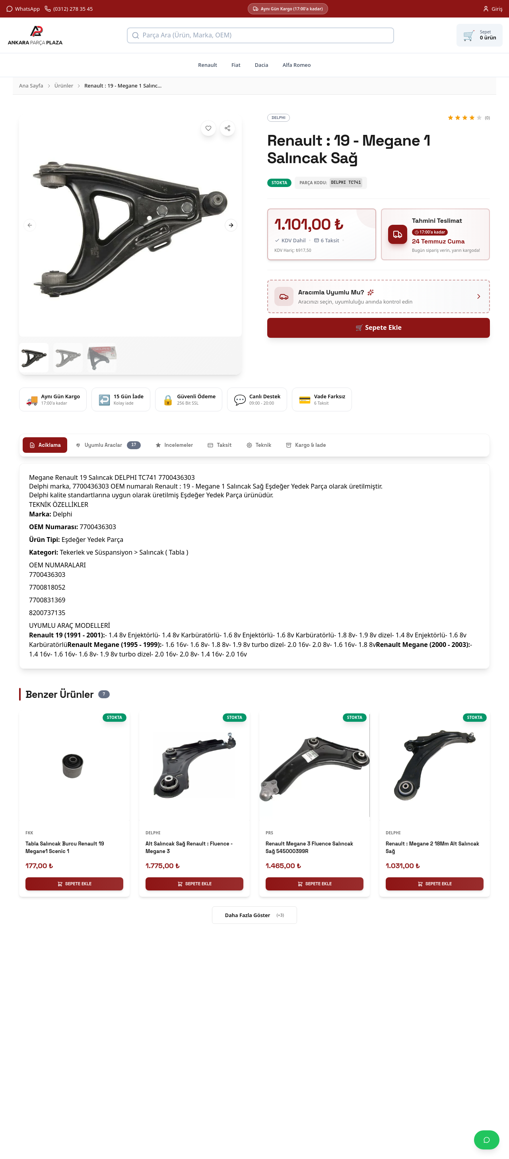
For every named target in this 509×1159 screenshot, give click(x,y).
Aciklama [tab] (45, 445)
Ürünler (64, 85)
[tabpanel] (254, 566)
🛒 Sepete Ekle (379, 327)
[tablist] (254, 445)
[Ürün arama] (260, 35)
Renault (207, 64)
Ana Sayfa (31, 85)
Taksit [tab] (219, 445)
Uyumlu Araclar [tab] (108, 445)
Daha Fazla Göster (254, 915)
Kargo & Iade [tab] (306, 445)
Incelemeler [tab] (174, 445)
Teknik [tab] (259, 445)
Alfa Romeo (297, 64)
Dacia (261, 64)
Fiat (236, 64)
